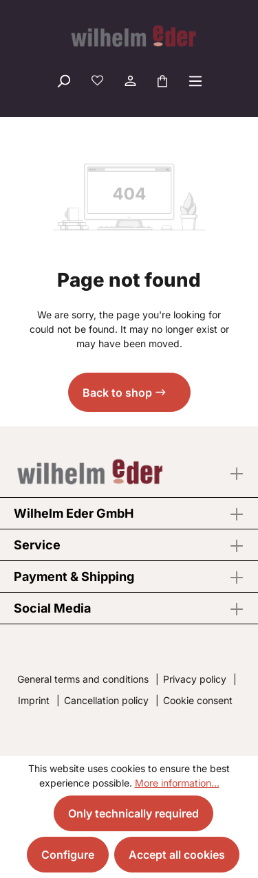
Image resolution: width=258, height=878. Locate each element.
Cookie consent (198, 700)
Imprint (34, 700)
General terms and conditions (83, 679)
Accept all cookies (177, 854)
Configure (67, 854)
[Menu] (195, 80)
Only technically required (133, 813)
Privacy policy (194, 679)
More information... (177, 783)
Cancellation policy (106, 700)
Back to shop (117, 392)
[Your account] (129, 80)
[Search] (63, 80)
